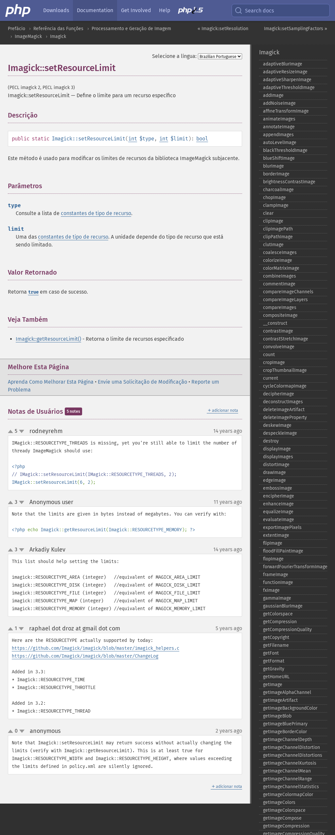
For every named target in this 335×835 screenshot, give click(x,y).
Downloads (56, 10)
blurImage (273, 166)
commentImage (279, 284)
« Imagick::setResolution (223, 28)
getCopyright (276, 637)
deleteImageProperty (285, 417)
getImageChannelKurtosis (289, 763)
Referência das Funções (58, 28)
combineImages (279, 276)
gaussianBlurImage (283, 606)
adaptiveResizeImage (285, 72)
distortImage (276, 464)
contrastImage (278, 331)
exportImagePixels (282, 527)
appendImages (278, 134)
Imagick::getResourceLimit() (48, 339)
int (132, 139)
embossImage (277, 488)
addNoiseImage (279, 103)
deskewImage (277, 425)
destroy (271, 441)
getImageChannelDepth (287, 739)
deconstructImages (283, 402)
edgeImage (274, 480)
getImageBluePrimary (285, 724)
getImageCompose (282, 818)
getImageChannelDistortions (292, 755)
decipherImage (278, 394)
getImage (272, 684)
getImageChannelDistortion (291, 747)
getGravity (273, 669)
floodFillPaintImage (283, 551)
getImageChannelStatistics (291, 787)
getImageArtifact (280, 700)
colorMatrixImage (281, 268)
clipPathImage (278, 237)
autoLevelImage (279, 142)
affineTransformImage (286, 111)
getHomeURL (276, 677)
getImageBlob (277, 716)
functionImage (278, 582)
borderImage (276, 174)
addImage (273, 95)
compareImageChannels (288, 292)
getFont (271, 653)
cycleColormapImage (285, 386)
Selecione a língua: (174, 56)
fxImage (271, 590)
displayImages (278, 457)
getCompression (280, 622)
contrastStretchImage (285, 339)
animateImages (279, 119)
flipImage (272, 543)
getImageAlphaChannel (287, 692)
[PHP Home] (18, 10)
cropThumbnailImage (285, 370)
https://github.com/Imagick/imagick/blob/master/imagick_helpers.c (95, 648)
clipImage (273, 221)
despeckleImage (280, 433)
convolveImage (278, 347)
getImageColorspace (284, 810)
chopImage (274, 197)
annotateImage (279, 127)
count (269, 354)
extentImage (276, 535)
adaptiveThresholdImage (289, 87)
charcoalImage (278, 189)
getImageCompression (286, 826)
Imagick (58, 36)
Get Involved (136, 10)
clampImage (276, 205)
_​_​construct (275, 323)
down (21, 431)
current (270, 378)
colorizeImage (277, 260)
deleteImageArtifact (284, 409)
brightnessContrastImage (289, 182)
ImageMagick (28, 36)
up (11, 431)
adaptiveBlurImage (282, 64)
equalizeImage (278, 512)
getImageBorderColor (285, 732)
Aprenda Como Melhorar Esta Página (51, 382)
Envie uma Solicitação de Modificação (142, 382)
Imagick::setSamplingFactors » (295, 28)
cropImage (274, 362)
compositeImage (280, 315)
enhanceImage (278, 504)
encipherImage (278, 496)
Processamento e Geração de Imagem (131, 28)
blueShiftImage (279, 158)
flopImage (273, 559)
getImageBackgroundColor (290, 708)
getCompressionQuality (287, 629)
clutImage (273, 244)
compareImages (279, 307)
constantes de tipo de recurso (96, 213)
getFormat (273, 661)
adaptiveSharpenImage (287, 79)
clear (268, 213)
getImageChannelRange (287, 779)
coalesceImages (280, 252)
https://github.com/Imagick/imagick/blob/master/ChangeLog (85, 656)
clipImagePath (278, 229)
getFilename (276, 645)
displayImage (277, 449)
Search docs (254, 10)
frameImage (275, 574)
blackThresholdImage (285, 150)
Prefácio (16, 28)
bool (202, 139)
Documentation (95, 10)
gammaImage (277, 598)
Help (164, 10)
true (33, 292)
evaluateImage (278, 519)
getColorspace (278, 614)
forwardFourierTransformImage (295, 567)
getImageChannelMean (287, 771)
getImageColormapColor (288, 794)
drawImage (274, 472)
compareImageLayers (285, 299)
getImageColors (279, 802)
